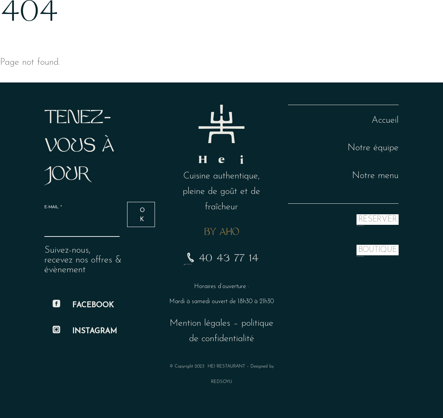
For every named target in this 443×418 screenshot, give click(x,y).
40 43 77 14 (221, 259)
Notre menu (375, 175)
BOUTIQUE (377, 250)
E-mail (53, 207)
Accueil (385, 120)
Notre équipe (373, 148)
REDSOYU (221, 382)
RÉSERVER (377, 219)
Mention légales (200, 323)
